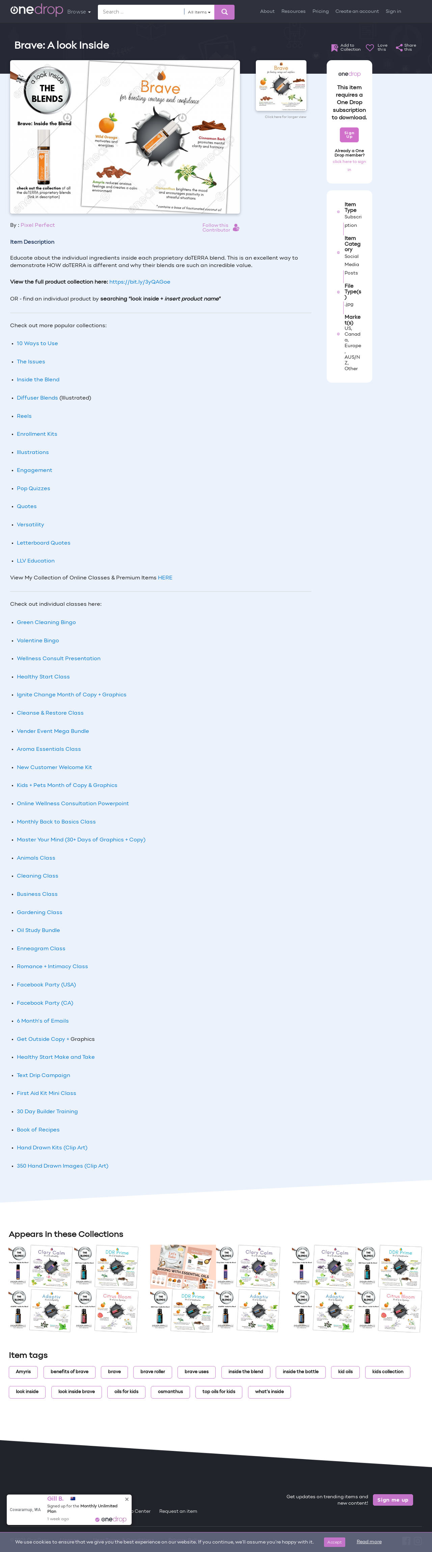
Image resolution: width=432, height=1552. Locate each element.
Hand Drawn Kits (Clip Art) (52, 1148)
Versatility (30, 525)
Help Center (137, 1511)
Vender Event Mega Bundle (53, 731)
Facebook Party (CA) (45, 1003)
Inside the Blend (38, 380)
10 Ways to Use (37, 344)
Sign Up (349, 134)
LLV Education (36, 561)
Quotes (27, 506)
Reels (24, 416)
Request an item (178, 1511)
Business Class (37, 894)
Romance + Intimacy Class (52, 967)
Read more (369, 1542)
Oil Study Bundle (38, 930)
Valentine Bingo (38, 641)
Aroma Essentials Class (49, 749)
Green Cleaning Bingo (46, 622)
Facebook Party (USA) (46, 985)
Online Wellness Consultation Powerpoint (73, 804)
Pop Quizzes (33, 489)
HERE (165, 578)
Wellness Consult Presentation (59, 659)
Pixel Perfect (38, 225)
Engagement (34, 470)
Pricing (321, 11)
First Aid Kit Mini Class (46, 1093)
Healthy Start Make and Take (56, 1057)
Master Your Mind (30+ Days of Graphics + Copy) (81, 840)
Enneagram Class (41, 949)
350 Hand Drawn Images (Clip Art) (62, 1166)
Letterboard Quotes (44, 543)
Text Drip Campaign (43, 1075)
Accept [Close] (334, 1542)
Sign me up (393, 1500)
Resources (293, 11)
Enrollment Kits (37, 434)
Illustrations (33, 452)
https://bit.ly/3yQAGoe (139, 282)
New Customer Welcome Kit (54, 767)
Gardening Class (39, 912)
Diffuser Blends (37, 398)
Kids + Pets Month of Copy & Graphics (67, 785)
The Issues (31, 362)
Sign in (393, 11)
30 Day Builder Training (47, 1112)
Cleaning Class (37, 876)
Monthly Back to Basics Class (56, 822)
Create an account (357, 11)
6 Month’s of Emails (43, 1021)
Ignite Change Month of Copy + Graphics (72, 695)
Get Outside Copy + (44, 1039)
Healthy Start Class (43, 677)
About (267, 11)
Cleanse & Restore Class (50, 713)
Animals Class (36, 858)
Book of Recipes (38, 1130)
